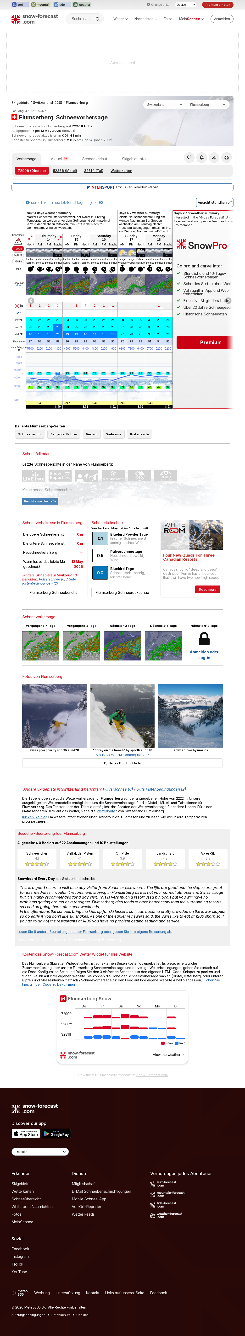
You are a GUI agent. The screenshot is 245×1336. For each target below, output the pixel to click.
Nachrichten (145, 19)
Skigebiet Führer (63, 434)
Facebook (20, 1248)
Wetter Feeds (83, 1214)
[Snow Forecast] (34, 19)
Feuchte (19, 342)
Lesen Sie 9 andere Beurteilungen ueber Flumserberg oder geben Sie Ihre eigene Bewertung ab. (94, 932)
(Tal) (93, 171)
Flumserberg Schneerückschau (122, 592)
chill (18, 334)
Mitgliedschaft (84, 1183)
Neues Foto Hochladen (122, 763)
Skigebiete (20, 103)
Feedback (158, 1292)
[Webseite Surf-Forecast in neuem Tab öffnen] (20, 5)
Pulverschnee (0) (52, 579)
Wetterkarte (106, 811)
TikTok (17, 1264)
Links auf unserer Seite (124, 1292)
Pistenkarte (139, 434)
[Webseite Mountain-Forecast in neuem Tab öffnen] (41, 5)
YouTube (19, 1271)
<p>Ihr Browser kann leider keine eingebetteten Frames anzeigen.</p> (122, 1030)
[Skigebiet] (207, 104)
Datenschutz (60, 1315)
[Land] (164, 104)
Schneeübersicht (26, 1199)
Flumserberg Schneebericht (53, 592)
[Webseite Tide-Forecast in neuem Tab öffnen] (62, 5)
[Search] (98, 19)
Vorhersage (26, 158)
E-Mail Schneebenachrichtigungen (101, 1191)
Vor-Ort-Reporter (86, 1206)
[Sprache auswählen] (185, 4)
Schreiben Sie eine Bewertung (95, 940)
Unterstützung (68, 1292)
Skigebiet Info (134, 158)
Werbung (42, 1292)
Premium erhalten (218, 4)
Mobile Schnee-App (89, 1199)
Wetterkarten (121, 171)
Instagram (20, 1256)
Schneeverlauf (94, 158)
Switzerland (47, 103)
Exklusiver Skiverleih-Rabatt (122, 187)
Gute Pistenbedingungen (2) (49, 581)
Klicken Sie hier (34, 817)
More (18, 285)
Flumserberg (77, 103)
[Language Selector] (40, 1152)
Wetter (120, 19)
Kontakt (92, 1292)
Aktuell (59, 158)
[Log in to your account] (222, 19)
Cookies (82, 1315)
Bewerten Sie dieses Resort (41, 940)
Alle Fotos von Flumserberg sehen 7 (122, 754)
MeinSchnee (22, 1221)
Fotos (168, 19)
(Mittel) (65, 171)
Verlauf (92, 434)
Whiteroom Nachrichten (32, 1206)
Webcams (114, 434)
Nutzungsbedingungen (28, 1315)
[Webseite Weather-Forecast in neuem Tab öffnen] (81, 5)
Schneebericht (30, 434)
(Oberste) (32, 171)
